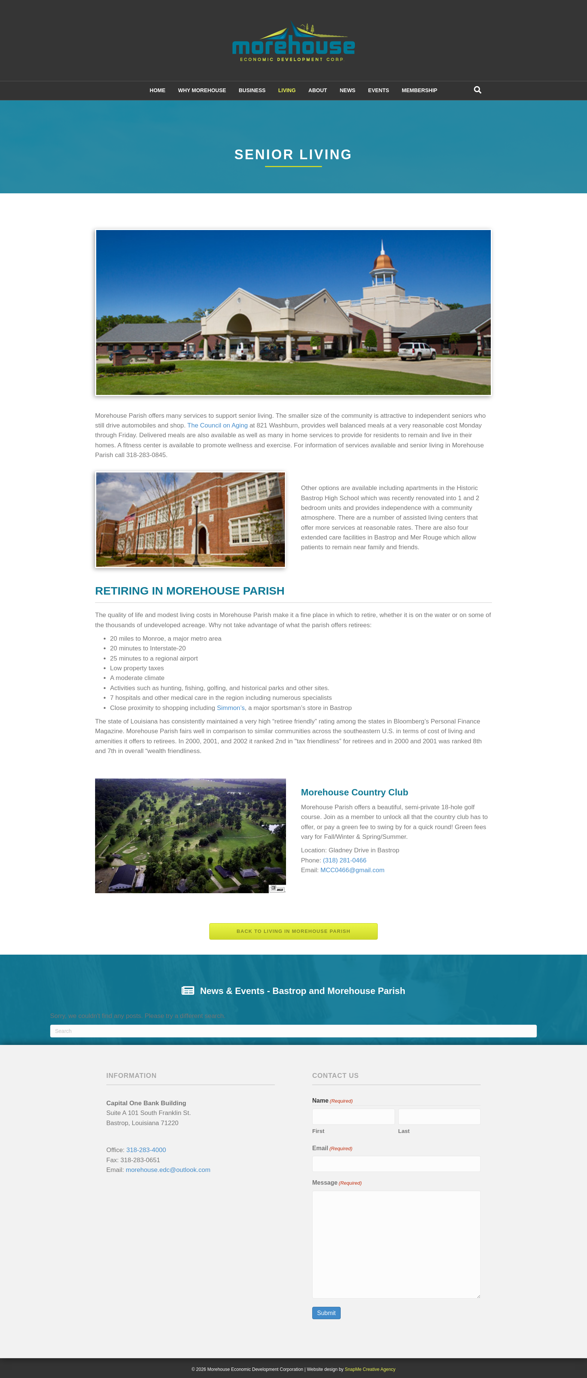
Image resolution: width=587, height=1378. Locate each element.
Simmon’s (230, 707)
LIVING (287, 90)
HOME (157, 90)
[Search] (477, 90)
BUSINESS (252, 90)
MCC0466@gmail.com (352, 870)
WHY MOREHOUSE (202, 90)
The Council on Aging (217, 425)
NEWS (347, 90)
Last (404, 1130)
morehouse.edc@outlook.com (168, 1169)
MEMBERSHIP (419, 90)
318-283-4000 (146, 1150)
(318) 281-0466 (345, 860)
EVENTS (378, 90)
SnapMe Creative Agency (370, 1366)
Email (332, 1147)
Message (337, 1180)
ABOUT (317, 90)
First (318, 1130)
